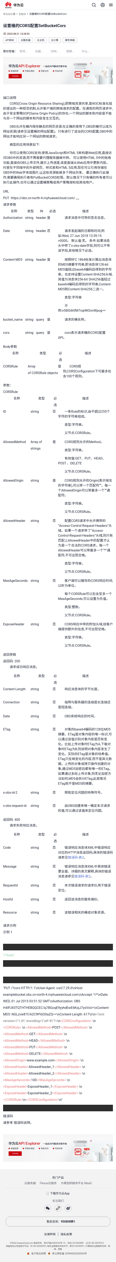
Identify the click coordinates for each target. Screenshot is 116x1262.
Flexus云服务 (48, 1183)
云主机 (40, 40)
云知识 (22, 14)
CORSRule (39, 373)
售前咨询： (58, 1222)
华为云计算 (9, 14)
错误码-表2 (76, 857)
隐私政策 (66, 1234)
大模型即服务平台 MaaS (76, 1183)
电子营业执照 (38, 1253)
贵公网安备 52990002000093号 (69, 1253)
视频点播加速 (74, 51)
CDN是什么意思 (58, 51)
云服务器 (26, 40)
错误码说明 (22, 1123)
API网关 (9, 40)
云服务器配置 (43, 51)
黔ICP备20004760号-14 (54, 1243)
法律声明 (50, 1234)
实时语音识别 (27, 51)
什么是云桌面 (89, 51)
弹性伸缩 (70, 40)
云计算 (54, 40)
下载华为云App (58, 1193)
